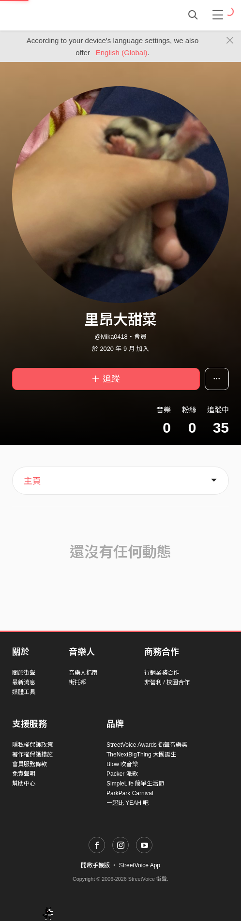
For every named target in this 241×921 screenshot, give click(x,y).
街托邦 (77, 682)
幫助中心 (23, 783)
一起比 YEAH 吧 (127, 803)
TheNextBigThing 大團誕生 (141, 754)
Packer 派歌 (122, 773)
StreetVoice (52, 15)
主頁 (32, 481)
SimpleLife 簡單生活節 (135, 783)
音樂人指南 (83, 672)
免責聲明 (23, 773)
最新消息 (23, 682)
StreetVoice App (139, 865)
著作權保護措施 (32, 754)
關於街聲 (23, 672)
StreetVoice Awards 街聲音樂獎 (146, 744)
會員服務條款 (29, 764)
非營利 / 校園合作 (167, 682)
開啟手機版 (95, 865)
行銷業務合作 (161, 672)
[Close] (230, 40)
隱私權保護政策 (32, 744)
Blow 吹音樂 (122, 764)
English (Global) (122, 52)
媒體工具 (23, 692)
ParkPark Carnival (129, 793)
